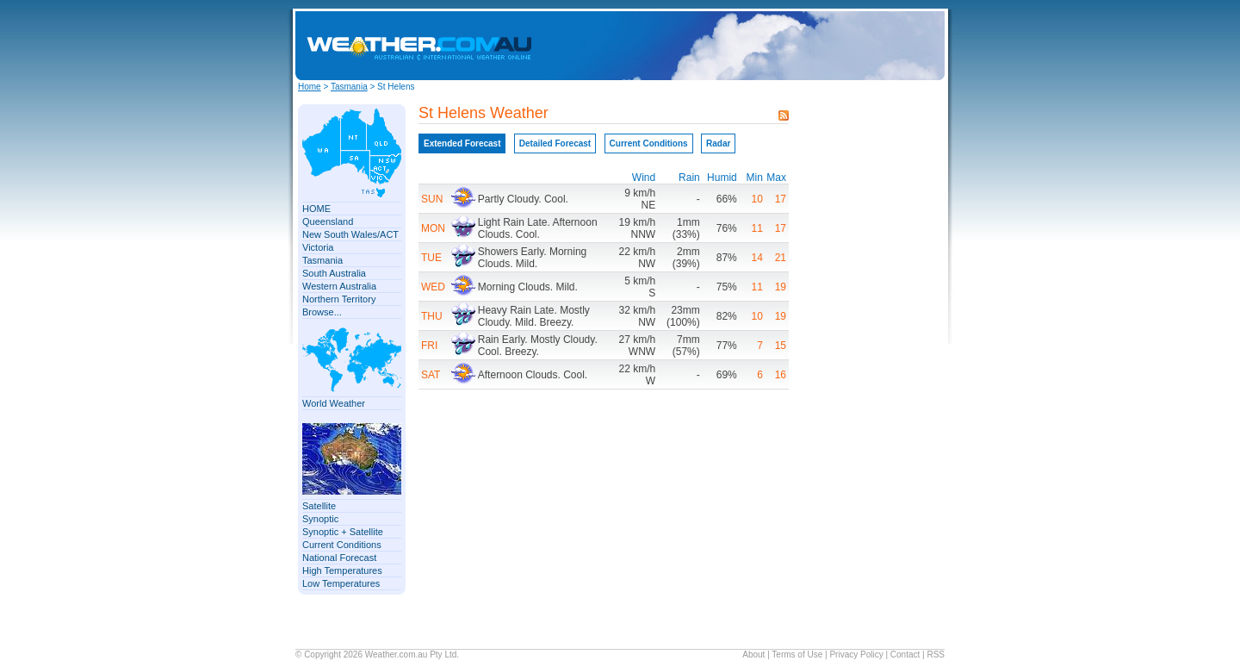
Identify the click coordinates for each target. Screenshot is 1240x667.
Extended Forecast (462, 143)
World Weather (333, 403)
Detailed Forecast (555, 143)
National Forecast (339, 557)
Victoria (317, 247)
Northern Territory (338, 299)
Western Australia (339, 286)
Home (309, 86)
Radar (718, 143)
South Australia (334, 273)
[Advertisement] (798, 45)
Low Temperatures (341, 583)
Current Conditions (341, 544)
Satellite (319, 506)
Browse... (322, 312)
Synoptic (320, 519)
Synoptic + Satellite (342, 532)
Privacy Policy (856, 654)
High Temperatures (342, 570)
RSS (936, 654)
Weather (381, 654)
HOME (316, 208)
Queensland (327, 221)
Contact (905, 654)
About (753, 654)
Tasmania (349, 86)
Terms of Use (797, 654)
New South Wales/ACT (350, 234)
